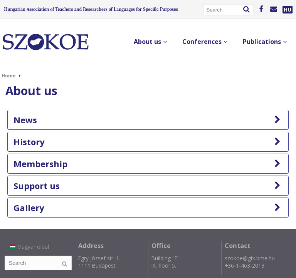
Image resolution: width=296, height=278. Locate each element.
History (147, 141)
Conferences (204, 41)
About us (150, 41)
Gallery (147, 207)
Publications (265, 41)
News (147, 120)
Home (9, 75)
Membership (147, 163)
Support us (147, 185)
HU (287, 9)
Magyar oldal (29, 246)
